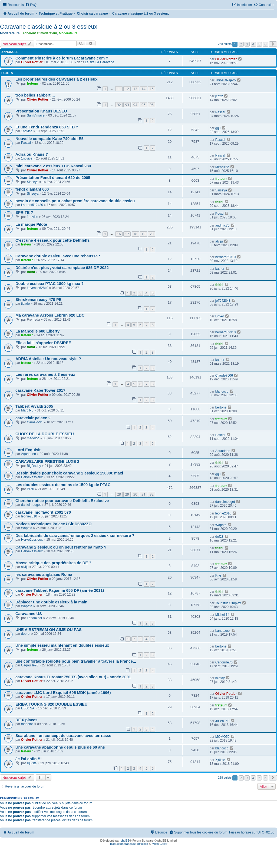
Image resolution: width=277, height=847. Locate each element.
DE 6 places (26, 720)
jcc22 (219, 96)
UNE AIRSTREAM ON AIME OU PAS (48, 629)
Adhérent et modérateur (39, 33)
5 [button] (259, 44)
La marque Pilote (31, 224)
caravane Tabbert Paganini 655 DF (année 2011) (59, 590)
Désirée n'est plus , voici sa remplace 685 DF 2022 (62, 267)
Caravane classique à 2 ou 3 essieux (48, 26)
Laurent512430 (32, 205)
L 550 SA (27, 708)
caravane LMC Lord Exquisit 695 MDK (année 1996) (63, 692)
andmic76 (222, 225)
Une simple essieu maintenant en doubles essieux (62, 645)
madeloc (33, 438)
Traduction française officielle (129, 843)
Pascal (220, 112)
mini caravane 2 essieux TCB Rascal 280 (53, 166)
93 (127, 104)
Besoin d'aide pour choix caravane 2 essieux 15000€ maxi (69, 473)
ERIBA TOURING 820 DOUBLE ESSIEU (51, 704)
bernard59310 (225, 257)
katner (220, 269)
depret (25, 634)
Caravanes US (28, 614)
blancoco (221, 391)
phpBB (124, 840)
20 (152, 233)
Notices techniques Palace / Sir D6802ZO (53, 524)
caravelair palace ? (33, 418)
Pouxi (219, 213)
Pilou (30, 489)
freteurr (32, 83)
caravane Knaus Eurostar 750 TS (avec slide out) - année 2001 (73, 677)
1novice (26, 131)
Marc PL (27, 410)
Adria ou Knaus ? (31, 154)
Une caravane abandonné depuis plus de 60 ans (60, 747)
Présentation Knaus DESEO (41, 111)
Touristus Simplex (228, 603)
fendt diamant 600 (32, 189)
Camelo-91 (35, 422)
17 (127, 233)
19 (143, 233)
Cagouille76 (29, 665)
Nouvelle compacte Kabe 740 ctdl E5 (49, 139)
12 (127, 88)
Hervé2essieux (32, 477)
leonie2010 (29, 516)
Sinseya (32, 182)
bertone (220, 407)
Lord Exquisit (28, 450)
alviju (219, 241)
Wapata (26, 528)
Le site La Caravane (99, 62)
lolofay (220, 678)
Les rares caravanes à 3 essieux (45, 374)
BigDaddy (34, 466)
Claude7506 (224, 375)
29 (127, 494)
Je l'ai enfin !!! (28, 759)
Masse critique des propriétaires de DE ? (53, 563)
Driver (219, 316)
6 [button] (265, 44)
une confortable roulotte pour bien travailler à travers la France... (75, 661)
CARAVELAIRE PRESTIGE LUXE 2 (47, 461)
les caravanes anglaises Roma (43, 574)
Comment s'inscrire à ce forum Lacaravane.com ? (61, 58)
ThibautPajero (225, 80)
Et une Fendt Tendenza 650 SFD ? (46, 127)
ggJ (218, 128)
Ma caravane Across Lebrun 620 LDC (49, 315)
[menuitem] (31, 5)
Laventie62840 (37, 288)
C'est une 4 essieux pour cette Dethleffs (52, 240)
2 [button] (241, 44)
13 (135, 88)
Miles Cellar (159, 843)
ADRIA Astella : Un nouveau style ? (48, 359)
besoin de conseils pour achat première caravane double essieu (75, 201)
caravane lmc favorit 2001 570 (43, 512)
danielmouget (31, 505)
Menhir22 (222, 167)
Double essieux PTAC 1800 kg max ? (49, 283)
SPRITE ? (24, 212)
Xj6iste (32, 763)
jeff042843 (222, 301)
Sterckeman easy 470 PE (38, 299)
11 (119, 88)
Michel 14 (222, 615)
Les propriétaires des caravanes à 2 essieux (56, 79)
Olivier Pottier (31, 62)
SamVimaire (36, 115)
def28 (219, 537)
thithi (219, 202)
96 (152, 104)
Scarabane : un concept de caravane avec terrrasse (63, 735)
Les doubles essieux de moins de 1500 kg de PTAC (62, 485)
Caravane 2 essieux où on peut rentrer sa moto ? (60, 547)
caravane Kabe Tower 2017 (40, 390)
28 (119, 494)
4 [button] (253, 44)
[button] (273, 44)
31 (143, 494)
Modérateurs (68, 33)
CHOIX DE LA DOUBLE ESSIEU (44, 434)
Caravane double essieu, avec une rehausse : (57, 256)
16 (119, 233)
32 (152, 494)
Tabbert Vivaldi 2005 (34, 406)
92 (119, 104)
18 (135, 233)
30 (135, 494)
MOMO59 (222, 737)
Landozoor (34, 618)
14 (143, 88)
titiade (25, 303)
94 (135, 104)
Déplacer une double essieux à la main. (51, 602)
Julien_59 (222, 721)
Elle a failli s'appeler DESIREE (43, 343)
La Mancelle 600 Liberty (37, 331)
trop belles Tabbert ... (35, 95)
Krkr (218, 575)
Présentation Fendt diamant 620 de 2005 (52, 177)
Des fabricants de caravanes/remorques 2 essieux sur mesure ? (74, 535)
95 (143, 104)
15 (152, 88)
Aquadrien (28, 454)
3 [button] (247, 44)
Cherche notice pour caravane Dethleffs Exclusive (62, 501)
